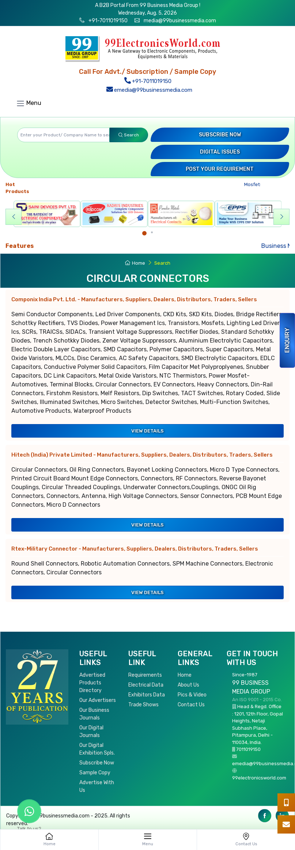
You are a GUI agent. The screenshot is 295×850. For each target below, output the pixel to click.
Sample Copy (94, 773)
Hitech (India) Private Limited (142, 455)
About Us (188, 685)
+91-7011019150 (107, 21)
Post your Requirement (220, 169)
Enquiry (287, 340)
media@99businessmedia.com (180, 21)
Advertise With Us (96, 786)
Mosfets (255, 184)
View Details (147, 431)
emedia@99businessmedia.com (149, 90)
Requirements (145, 675)
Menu (28, 103)
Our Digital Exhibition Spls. (97, 749)
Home (135, 263)
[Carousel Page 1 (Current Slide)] (144, 233)
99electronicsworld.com (259, 778)
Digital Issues (220, 152)
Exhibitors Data (146, 695)
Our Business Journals (94, 714)
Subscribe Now (220, 135)
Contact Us (191, 705)
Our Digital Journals (91, 731)
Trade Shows (143, 705)
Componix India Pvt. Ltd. (134, 299)
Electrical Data (145, 685)
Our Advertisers (97, 700)
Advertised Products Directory (92, 683)
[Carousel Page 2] (152, 232)
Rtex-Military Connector (134, 548)
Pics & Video (192, 695)
